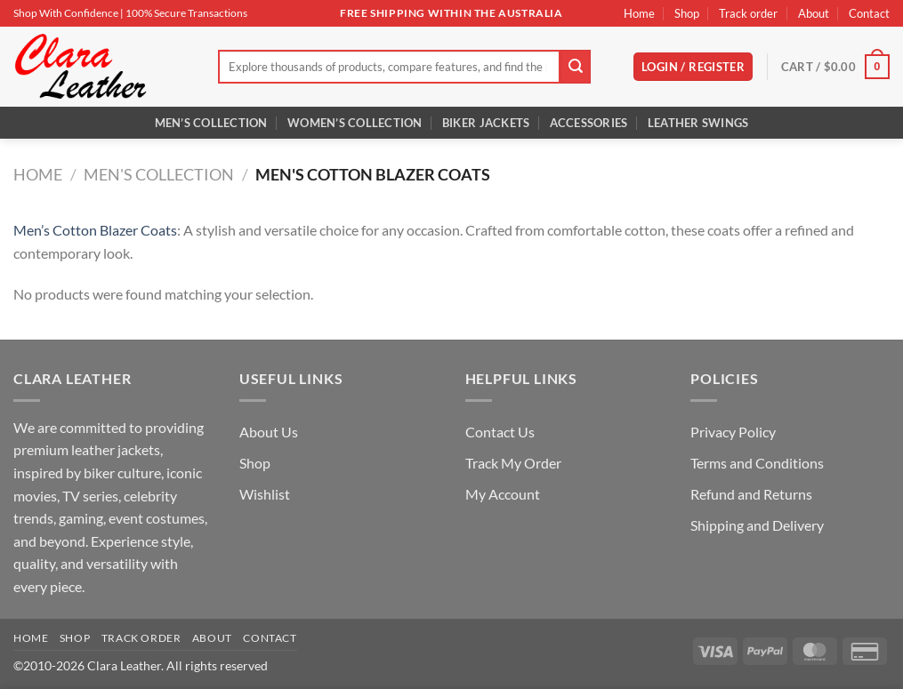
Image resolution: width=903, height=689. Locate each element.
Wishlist (264, 493)
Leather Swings (698, 123)
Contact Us (500, 431)
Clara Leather (124, 665)
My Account (502, 493)
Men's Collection (159, 174)
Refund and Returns (751, 493)
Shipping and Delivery (757, 525)
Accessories (589, 123)
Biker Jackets (485, 123)
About (813, 13)
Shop (686, 13)
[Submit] (575, 67)
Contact (869, 13)
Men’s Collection (211, 123)
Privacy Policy (733, 431)
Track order (748, 13)
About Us (268, 431)
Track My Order (513, 462)
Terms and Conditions (757, 462)
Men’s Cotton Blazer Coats (95, 229)
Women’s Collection (355, 123)
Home (639, 13)
